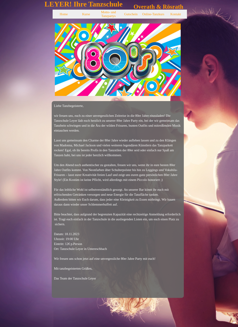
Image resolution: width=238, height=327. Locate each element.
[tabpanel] (118, 199)
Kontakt (175, 14)
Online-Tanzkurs (153, 14)
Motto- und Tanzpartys (108, 14)
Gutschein (130, 14)
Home (64, 14)
